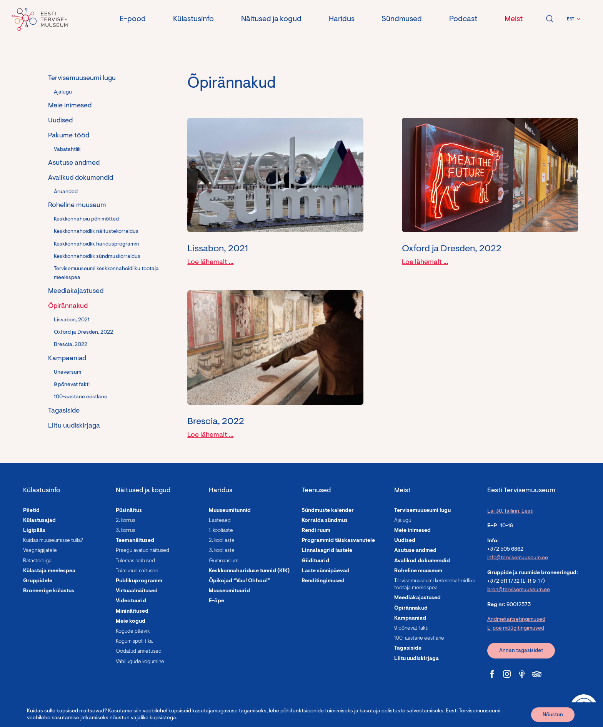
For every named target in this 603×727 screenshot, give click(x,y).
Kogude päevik (133, 631)
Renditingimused (323, 581)
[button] (572, 19)
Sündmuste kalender (328, 510)
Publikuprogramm (139, 581)
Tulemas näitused (135, 561)
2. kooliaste (222, 540)
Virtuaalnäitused (137, 591)
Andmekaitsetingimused (516, 619)
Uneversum (67, 372)
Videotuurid (131, 601)
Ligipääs (34, 530)
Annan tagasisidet (521, 650)
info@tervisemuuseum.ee (517, 558)
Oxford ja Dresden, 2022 (83, 332)
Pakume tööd (68, 135)
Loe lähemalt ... (210, 262)
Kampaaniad (67, 358)
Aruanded (66, 192)
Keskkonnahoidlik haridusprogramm (96, 244)
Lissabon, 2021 (72, 320)
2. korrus (125, 520)
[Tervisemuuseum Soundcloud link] (521, 674)
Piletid (31, 510)
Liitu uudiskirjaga (74, 426)
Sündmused (401, 19)
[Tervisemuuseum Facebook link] (491, 674)
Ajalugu (63, 92)
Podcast (463, 19)
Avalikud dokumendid (80, 178)
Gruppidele (37, 581)
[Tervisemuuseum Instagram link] (506, 674)
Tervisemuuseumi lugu (82, 78)
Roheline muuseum (77, 205)
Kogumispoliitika (134, 641)
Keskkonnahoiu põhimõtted (86, 219)
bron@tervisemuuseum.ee (518, 590)
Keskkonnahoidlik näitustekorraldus (96, 231)
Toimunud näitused (137, 571)
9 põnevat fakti (72, 385)
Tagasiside (64, 411)
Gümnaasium (223, 561)
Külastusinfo (193, 19)
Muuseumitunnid (230, 510)
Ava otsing (549, 19)
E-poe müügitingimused (515, 628)
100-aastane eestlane (80, 397)
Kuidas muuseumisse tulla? (53, 540)
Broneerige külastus (48, 591)
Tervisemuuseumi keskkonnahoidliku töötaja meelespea (106, 273)
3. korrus (125, 530)
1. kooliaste (221, 530)
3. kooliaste (222, 550)
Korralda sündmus (325, 520)
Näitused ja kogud (271, 19)
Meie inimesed (70, 105)
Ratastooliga (37, 561)
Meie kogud (130, 621)
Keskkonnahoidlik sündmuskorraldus (97, 256)
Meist (514, 19)
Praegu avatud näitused (142, 550)
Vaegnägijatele (40, 550)
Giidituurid (315, 561)
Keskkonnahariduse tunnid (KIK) (249, 571)
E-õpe (216, 601)
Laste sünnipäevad (326, 571)
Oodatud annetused (139, 651)
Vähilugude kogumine (140, 662)
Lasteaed (220, 520)
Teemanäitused (135, 540)
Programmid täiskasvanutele (338, 540)
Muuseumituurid (229, 591)
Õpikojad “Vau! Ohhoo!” (239, 581)
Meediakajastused (75, 291)
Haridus (342, 19)
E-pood (133, 19)
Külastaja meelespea (49, 571)
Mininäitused (132, 611)
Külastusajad (39, 520)
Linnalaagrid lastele (327, 550)
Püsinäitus (129, 510)
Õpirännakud (68, 306)
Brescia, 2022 (70, 345)
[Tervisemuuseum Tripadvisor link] (536, 674)
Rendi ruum (316, 530)
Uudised (60, 120)
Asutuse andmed (74, 163)
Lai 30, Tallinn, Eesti (510, 511)
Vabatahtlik (67, 149)
